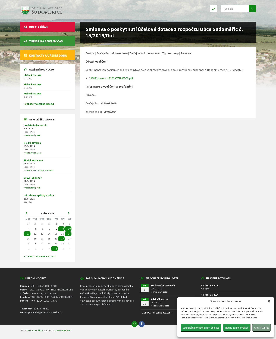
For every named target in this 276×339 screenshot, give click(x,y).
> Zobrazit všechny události (39, 256)
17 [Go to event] (69, 233)
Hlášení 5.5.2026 (32, 93)
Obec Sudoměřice (35, 330)
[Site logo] (41, 15)
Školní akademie (33, 160)
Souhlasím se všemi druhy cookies (201, 327)
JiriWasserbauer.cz (62, 330)
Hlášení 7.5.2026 (32, 75)
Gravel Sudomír (33, 177)
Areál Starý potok (32, 135)
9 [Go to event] (63, 228)
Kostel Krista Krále (33, 152)
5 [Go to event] (56, 248)
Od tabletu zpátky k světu (39, 195)
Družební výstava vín (35, 125)
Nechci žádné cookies (237, 327)
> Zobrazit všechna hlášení (39, 104)
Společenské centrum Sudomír (39, 170)
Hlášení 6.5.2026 (32, 84)
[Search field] (238, 8)
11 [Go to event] (28, 233)
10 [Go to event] (69, 228)
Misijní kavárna (32, 142)
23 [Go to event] (62, 238)
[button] (269, 301)
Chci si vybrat (261, 327)
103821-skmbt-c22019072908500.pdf (111, 78)
